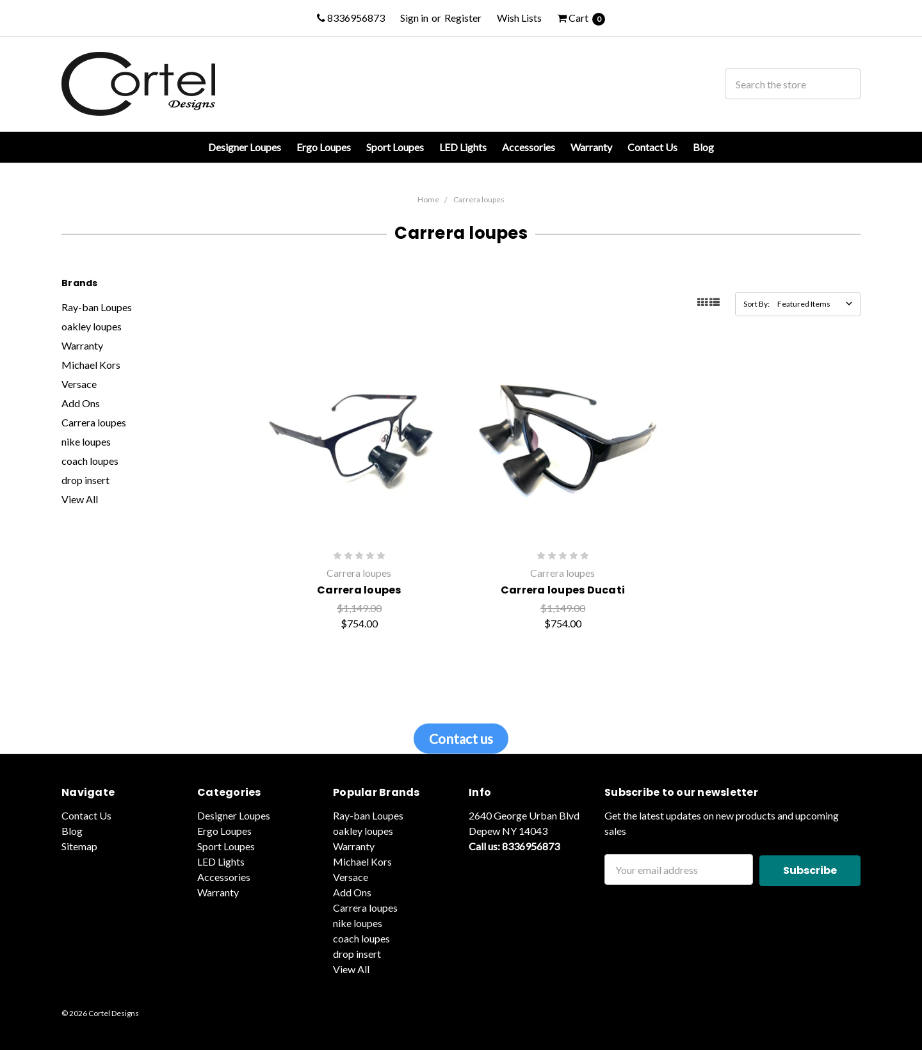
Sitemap (79, 846)
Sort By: (756, 304)
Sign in (414, 18)
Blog (703, 147)
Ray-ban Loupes (96, 307)
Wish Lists (519, 18)
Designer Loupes (244, 147)
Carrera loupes (479, 199)
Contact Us (652, 147)
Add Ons (80, 403)
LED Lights (463, 147)
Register (462, 18)
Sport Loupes (395, 147)
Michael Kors (90, 365)
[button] (461, 738)
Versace (79, 384)
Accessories (528, 147)
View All (79, 499)
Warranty (591, 147)
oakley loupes (91, 326)
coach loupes (89, 461)
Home (428, 199)
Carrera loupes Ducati (563, 590)
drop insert (85, 480)
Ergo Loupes (323, 147)
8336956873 (351, 18)
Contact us (461, 739)
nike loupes (86, 441)
